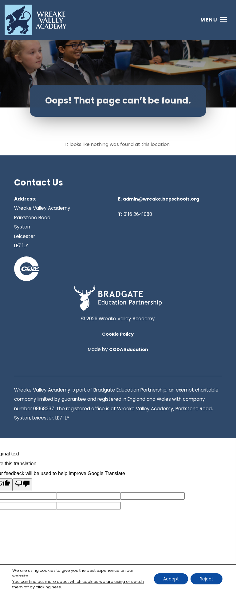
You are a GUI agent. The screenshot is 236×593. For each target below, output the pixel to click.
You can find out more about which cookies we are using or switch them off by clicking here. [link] (78, 584)
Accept (171, 579)
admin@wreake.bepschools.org (161, 199)
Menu (209, 19)
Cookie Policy (118, 334)
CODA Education (128, 349)
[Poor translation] (22, 484)
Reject (206, 579)
